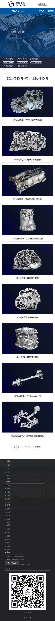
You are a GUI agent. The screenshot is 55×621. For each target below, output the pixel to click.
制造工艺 (8, 492)
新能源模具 (35, 59)
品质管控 (8, 489)
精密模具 (8, 532)
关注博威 (8, 485)
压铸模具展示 (8, 59)
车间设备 (8, 495)
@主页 (41, 11)
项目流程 (8, 479)
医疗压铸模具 (22, 66)
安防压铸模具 (22, 62)
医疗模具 (8, 549)
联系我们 (51, 11)
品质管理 (8, 522)
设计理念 (8, 472)
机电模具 (8, 543)
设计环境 (8, 468)
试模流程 (8, 512)
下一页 (27, 447)
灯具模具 (8, 546)
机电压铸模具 (36, 62)
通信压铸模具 (8, 62)
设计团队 (8, 465)
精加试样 (8, 519)
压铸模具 (8, 529)
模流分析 (8, 475)
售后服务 (8, 499)
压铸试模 (8, 516)
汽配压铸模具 (22, 59)
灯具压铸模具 (8, 66)
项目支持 (8, 509)
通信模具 (8, 536)
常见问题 (8, 502)
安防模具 (8, 539)
